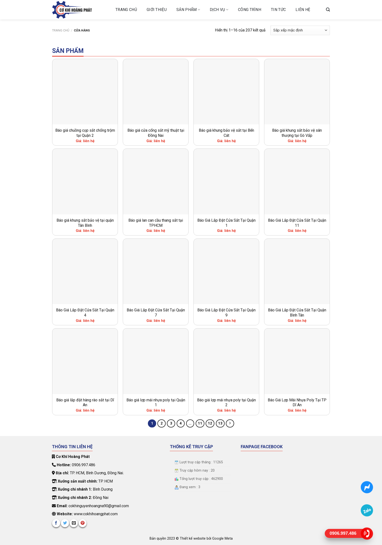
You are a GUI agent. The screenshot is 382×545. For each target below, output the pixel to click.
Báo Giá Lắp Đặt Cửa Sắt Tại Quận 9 (226, 312)
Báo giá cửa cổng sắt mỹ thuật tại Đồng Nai (155, 133)
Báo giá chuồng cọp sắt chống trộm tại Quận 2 (85, 133)
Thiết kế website (193, 538)
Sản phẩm (188, 9)
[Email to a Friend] (74, 523)
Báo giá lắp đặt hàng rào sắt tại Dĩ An (85, 402)
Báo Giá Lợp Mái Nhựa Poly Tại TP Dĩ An (297, 402)
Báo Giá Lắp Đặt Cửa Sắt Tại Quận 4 (85, 312)
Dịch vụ (219, 9)
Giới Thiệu (157, 9)
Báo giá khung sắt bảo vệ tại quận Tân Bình (85, 223)
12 (210, 423)
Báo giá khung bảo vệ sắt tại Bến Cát (226, 133)
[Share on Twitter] (65, 523)
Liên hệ (303, 9)
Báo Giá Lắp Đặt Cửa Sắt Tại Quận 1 (226, 223)
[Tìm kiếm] (328, 9)
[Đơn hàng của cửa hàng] (300, 30)
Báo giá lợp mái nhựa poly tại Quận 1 (155, 402)
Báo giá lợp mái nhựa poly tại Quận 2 (226, 402)
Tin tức (278, 9)
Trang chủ (126, 9)
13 (220, 423)
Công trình (249, 9)
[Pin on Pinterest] (83, 523)
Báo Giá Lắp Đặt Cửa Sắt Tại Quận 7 (156, 312)
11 (200, 423)
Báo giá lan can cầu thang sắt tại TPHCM (155, 223)
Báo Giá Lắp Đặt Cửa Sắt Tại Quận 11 (297, 223)
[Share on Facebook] (56, 523)
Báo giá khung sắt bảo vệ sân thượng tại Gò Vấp (297, 133)
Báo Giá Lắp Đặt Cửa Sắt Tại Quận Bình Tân (297, 312)
